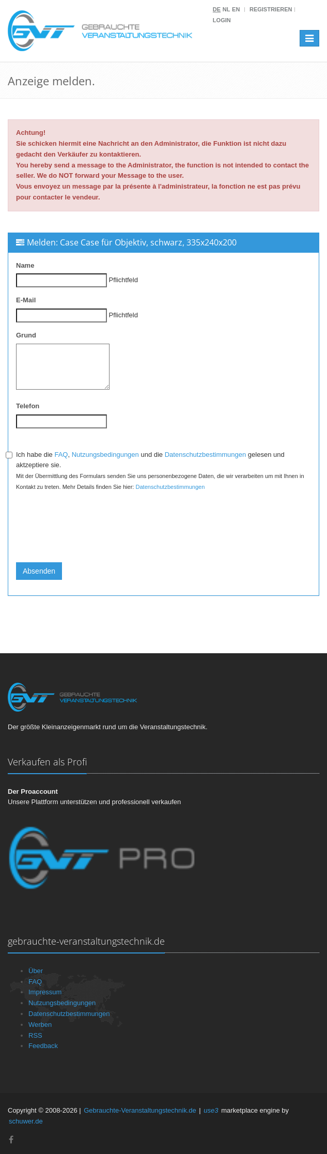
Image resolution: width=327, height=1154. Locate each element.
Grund (26, 335)
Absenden (39, 571)
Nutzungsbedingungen (105, 454)
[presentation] (94, 534)
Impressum (44, 992)
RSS (35, 1035)
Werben (40, 1024)
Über (35, 971)
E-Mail (26, 300)
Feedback (43, 1046)
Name (25, 265)
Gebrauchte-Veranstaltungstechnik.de (140, 1110)
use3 (211, 1110)
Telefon (27, 406)
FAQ (61, 454)
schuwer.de (26, 1121)
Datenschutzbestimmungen (205, 454)
